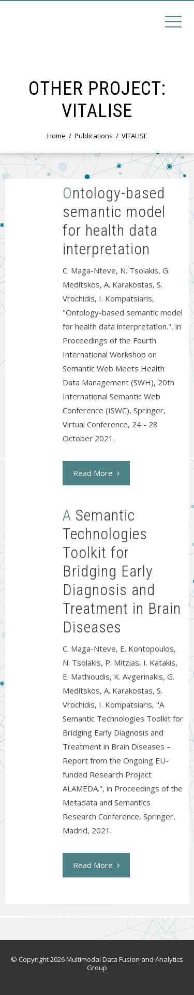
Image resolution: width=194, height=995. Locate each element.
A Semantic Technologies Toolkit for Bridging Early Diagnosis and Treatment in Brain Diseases (122, 571)
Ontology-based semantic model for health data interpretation (114, 221)
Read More (96, 473)
